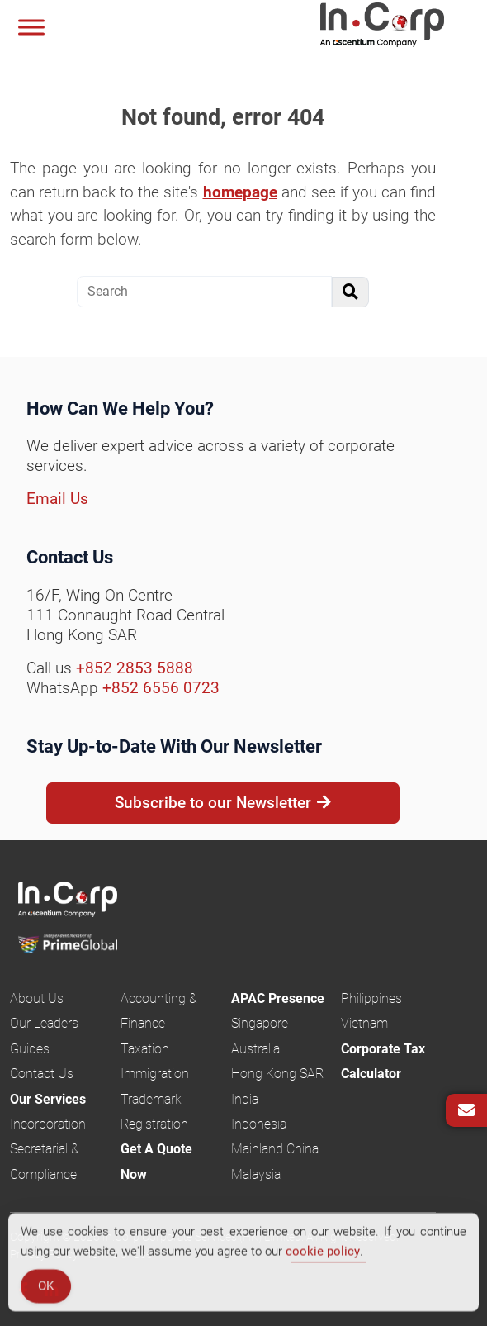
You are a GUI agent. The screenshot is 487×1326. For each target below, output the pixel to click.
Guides (30, 1049)
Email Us (57, 498)
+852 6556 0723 (161, 687)
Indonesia (258, 1124)
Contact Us (41, 1073)
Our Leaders (44, 1023)
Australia (255, 1049)
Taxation (145, 1049)
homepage (240, 192)
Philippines (371, 998)
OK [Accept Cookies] (46, 1288)
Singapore (259, 1023)
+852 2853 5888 (134, 667)
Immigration (155, 1073)
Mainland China (275, 1149)
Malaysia (256, 1174)
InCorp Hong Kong (402, 27)
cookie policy (323, 1254)
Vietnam (364, 1023)
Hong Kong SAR (277, 1073)
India (244, 1099)
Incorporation (48, 1124)
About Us (37, 998)
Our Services (48, 1099)
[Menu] (31, 27)
